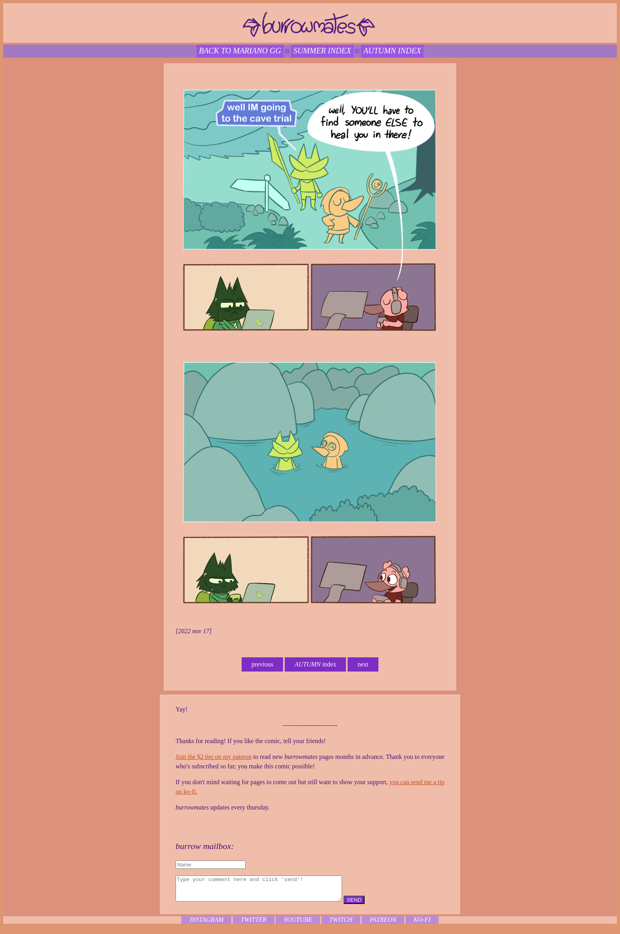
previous (262, 664)
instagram (206, 924)
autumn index (392, 50)
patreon (383, 924)
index (315, 664)
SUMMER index (322, 50)
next (363, 664)
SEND (374, 905)
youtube (298, 924)
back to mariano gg (240, 50)
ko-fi (422, 924)
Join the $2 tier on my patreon (213, 756)
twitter (254, 924)
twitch (341, 924)
